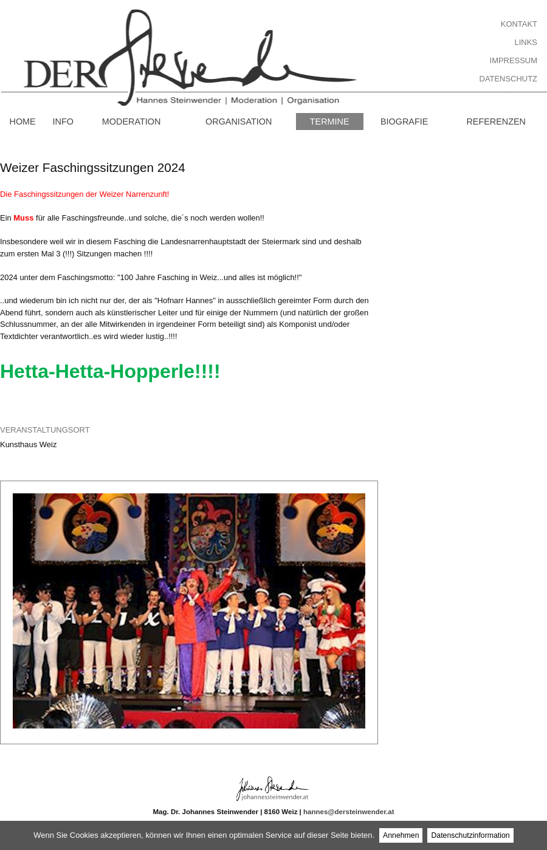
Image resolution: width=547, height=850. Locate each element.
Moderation (131, 121)
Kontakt (519, 24)
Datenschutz (508, 78)
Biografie (404, 121)
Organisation (238, 121)
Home (22, 121)
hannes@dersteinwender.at (348, 811)
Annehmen (401, 835)
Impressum (513, 60)
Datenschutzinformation (470, 835)
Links (526, 42)
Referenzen (496, 121)
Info (63, 121)
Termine (329, 121)
